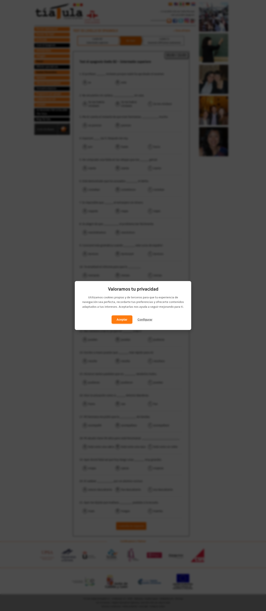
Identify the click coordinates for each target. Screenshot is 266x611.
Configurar (145, 319)
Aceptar (122, 319)
